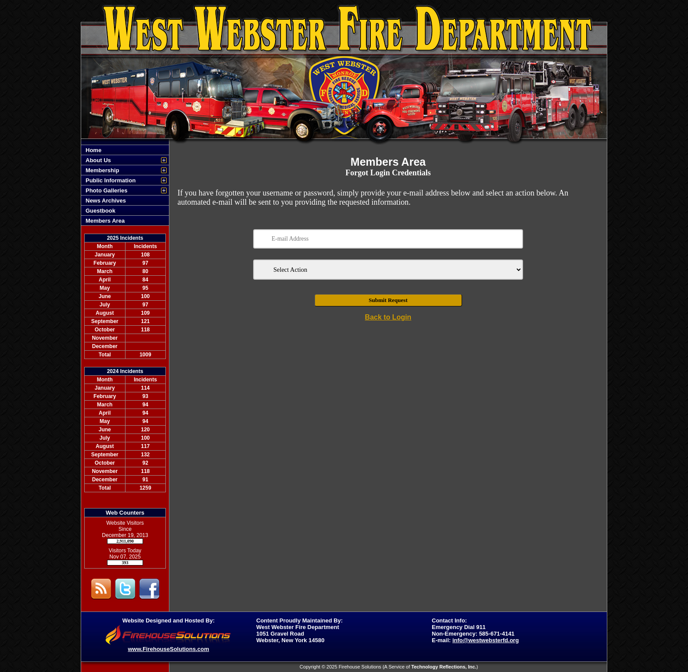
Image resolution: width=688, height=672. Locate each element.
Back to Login (388, 317)
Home (93, 150)
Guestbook (100, 210)
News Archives (106, 200)
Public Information (111, 180)
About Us (98, 160)
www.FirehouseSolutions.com (168, 649)
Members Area (105, 220)
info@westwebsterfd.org (485, 640)
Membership (102, 170)
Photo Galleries (106, 190)
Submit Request (388, 300)
